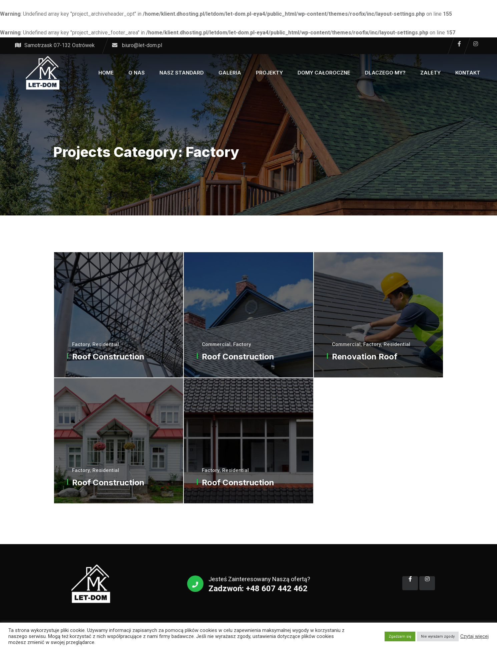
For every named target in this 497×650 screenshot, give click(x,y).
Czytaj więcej (474, 636)
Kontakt (467, 72)
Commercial (216, 344)
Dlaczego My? (385, 72)
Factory (81, 344)
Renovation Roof (364, 356)
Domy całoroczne (324, 72)
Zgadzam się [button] (400, 636)
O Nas (136, 72)
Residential (105, 344)
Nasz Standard (181, 72)
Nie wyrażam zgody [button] (438, 636)
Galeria (229, 72)
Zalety (430, 72)
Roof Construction (108, 356)
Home (106, 72)
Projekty (269, 72)
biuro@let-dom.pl (142, 45)
